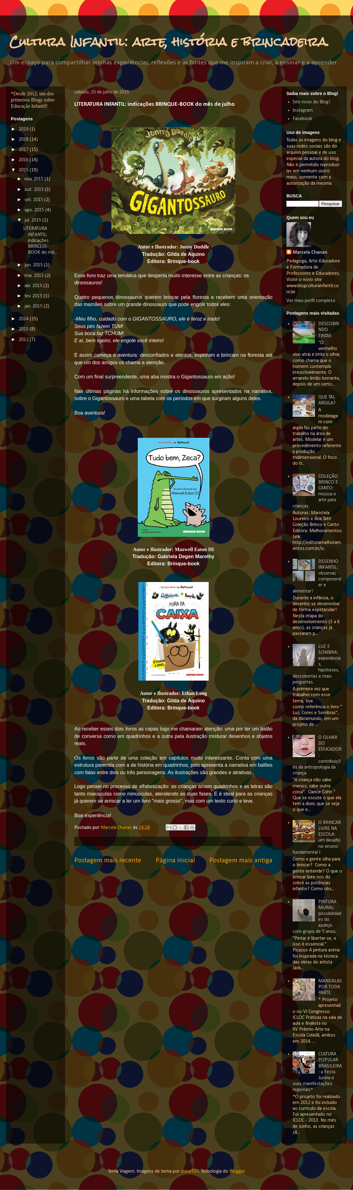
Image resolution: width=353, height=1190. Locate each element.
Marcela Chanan (117, 827)
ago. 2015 (34, 210)
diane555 (190, 1171)
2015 (24, 170)
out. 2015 (34, 189)
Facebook (302, 118)
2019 (24, 129)
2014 (24, 319)
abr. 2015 (33, 285)
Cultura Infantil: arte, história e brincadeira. (169, 41)
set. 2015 (34, 199)
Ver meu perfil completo (310, 300)
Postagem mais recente (107, 860)
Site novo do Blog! (311, 102)
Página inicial (175, 860)
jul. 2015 (33, 220)
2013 (24, 329)
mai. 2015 (34, 275)
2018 (24, 139)
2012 (24, 339)
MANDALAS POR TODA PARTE (330, 987)
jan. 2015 (34, 306)
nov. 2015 (34, 179)
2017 (24, 149)
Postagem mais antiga (240, 860)
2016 (24, 159)
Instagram (303, 110)
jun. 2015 (34, 265)
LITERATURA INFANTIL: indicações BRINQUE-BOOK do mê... (40, 240)
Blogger (237, 1171)
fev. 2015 (33, 296)
